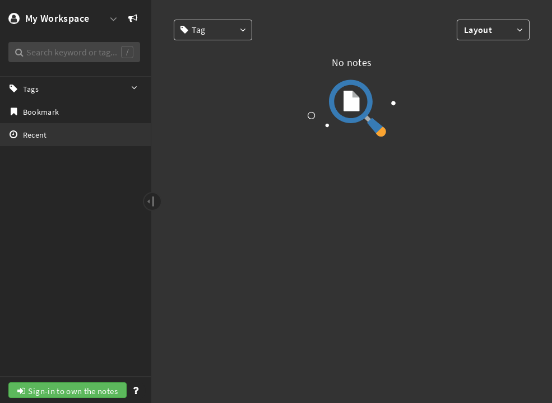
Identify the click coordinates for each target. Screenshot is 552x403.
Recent (27, 134)
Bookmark (33, 111)
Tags (74, 88)
